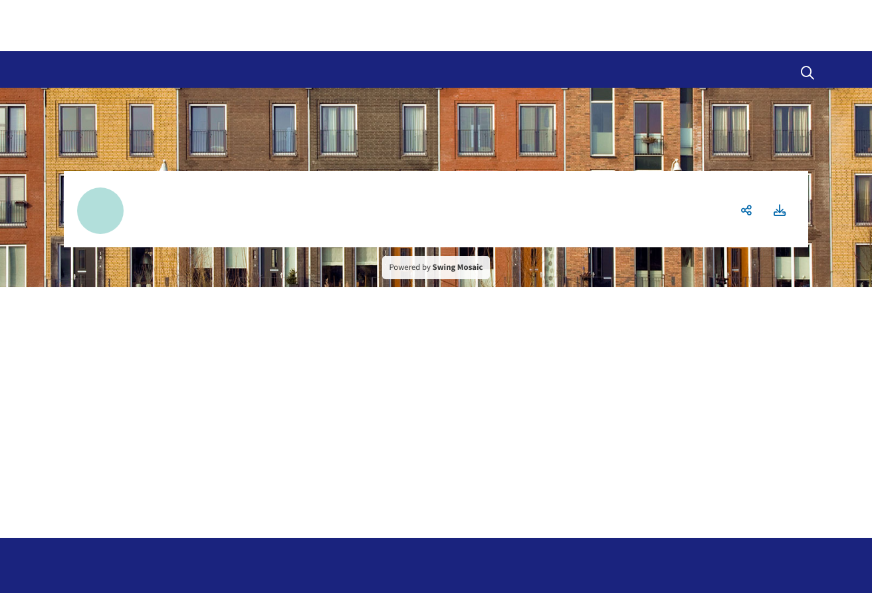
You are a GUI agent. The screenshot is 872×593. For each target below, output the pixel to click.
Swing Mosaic (458, 267)
